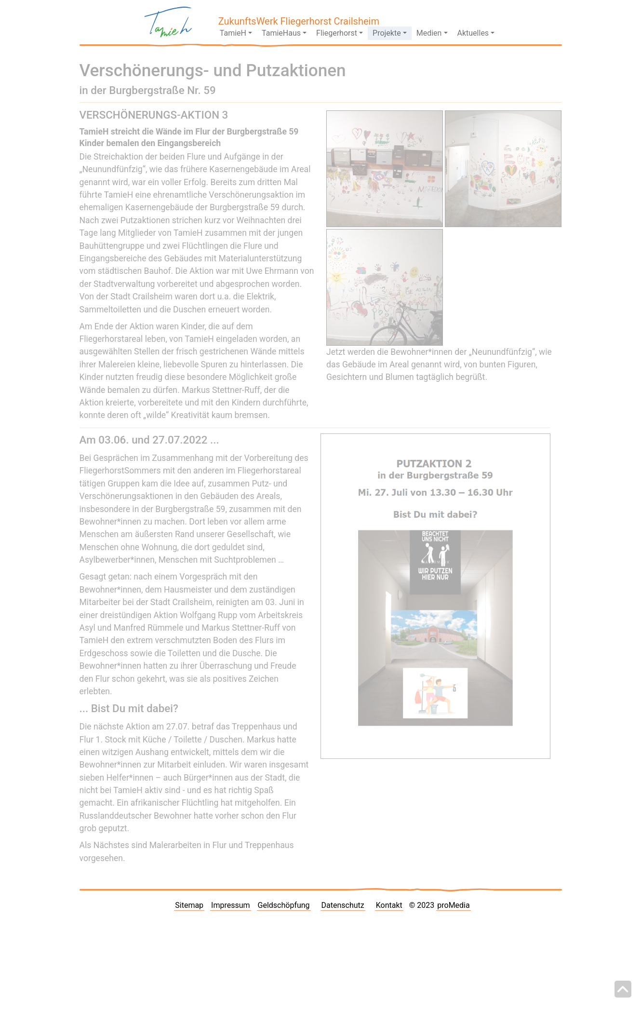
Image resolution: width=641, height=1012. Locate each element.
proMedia (453, 905)
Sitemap (189, 905)
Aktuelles (473, 33)
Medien (429, 33)
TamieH (233, 33)
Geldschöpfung (284, 905)
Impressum (230, 905)
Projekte (387, 33)
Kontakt (389, 905)
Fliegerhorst (336, 33)
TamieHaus (281, 33)
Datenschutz (342, 905)
